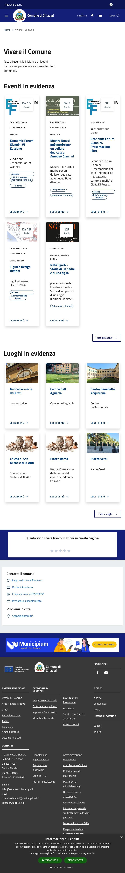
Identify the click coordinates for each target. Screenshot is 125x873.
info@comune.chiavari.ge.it (17, 789)
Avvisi (97, 709)
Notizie (98, 698)
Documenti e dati (11, 738)
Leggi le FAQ (39, 776)
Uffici (5, 709)
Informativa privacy (74, 802)
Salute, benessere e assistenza (74, 716)
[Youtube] (99, 15)
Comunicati (100, 704)
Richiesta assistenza (44, 782)
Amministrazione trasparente (72, 757)
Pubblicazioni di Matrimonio (71, 773)
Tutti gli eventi (106, 338)
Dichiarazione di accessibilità (72, 794)
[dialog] (62, 853)
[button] (62, 867)
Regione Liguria (13, 5)
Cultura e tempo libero (45, 706)
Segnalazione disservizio (40, 767)
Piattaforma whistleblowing (71, 784)
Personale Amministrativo (10, 729)
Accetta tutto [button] (50, 860)
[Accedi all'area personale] (111, 4)
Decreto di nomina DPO (76, 823)
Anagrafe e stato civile (45, 700)
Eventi (97, 731)
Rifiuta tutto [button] (75, 860)
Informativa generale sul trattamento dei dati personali (76, 812)
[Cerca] (118, 16)
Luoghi (97, 726)
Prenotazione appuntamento (41, 757)
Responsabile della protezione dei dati (73, 831)
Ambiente (68, 708)
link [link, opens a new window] (94, 853)
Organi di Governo (12, 698)
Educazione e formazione (70, 700)
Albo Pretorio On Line (75, 765)
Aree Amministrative (13, 704)
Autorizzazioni (71, 724)
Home (7, 30)
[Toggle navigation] (6, 15)
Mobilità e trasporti (43, 718)
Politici (5, 721)
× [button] (121, 837)
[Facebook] (91, 15)
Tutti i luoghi (107, 514)
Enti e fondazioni (11, 715)
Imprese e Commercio (44, 712)
